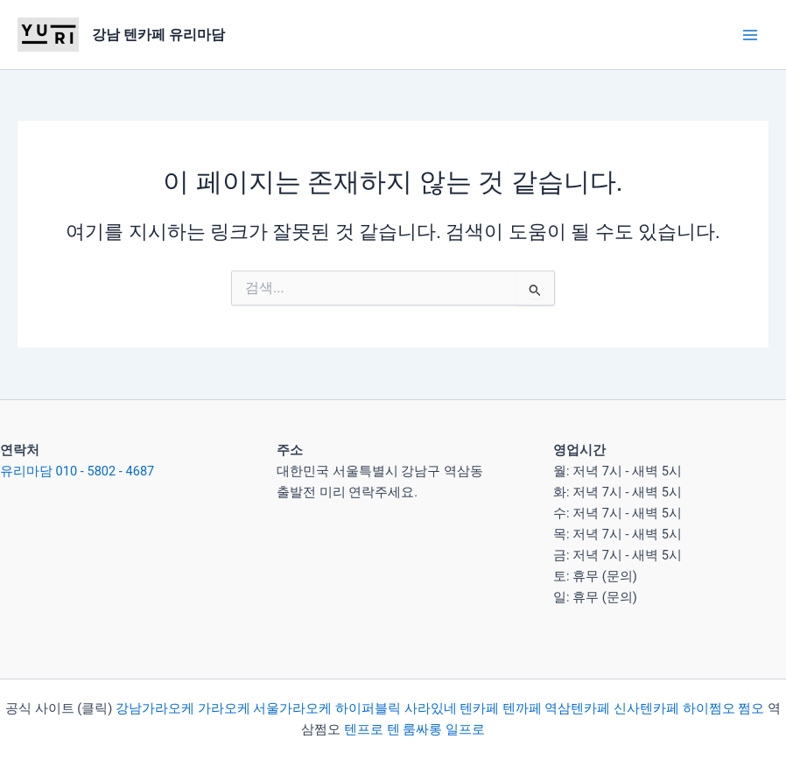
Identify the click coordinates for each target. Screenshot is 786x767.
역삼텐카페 (577, 708)
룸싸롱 (422, 729)
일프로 (465, 729)
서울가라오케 (292, 708)
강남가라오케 (155, 708)
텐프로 (363, 729)
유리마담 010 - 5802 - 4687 (77, 471)
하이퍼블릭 (366, 708)
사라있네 (430, 708)
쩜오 (751, 708)
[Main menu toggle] (750, 35)
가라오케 (224, 708)
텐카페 (479, 708)
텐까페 (522, 708)
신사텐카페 (646, 708)
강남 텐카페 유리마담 (158, 34)
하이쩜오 (709, 708)
